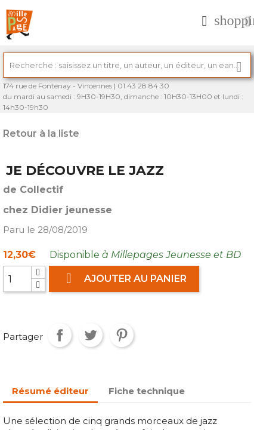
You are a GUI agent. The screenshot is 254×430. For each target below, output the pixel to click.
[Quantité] (17, 279)
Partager (60, 335)
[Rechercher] (127, 65)
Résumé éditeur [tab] (50, 391)
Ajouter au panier (124, 279)
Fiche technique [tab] (147, 391)
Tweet (91, 335)
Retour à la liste (41, 133)
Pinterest (122, 335)
